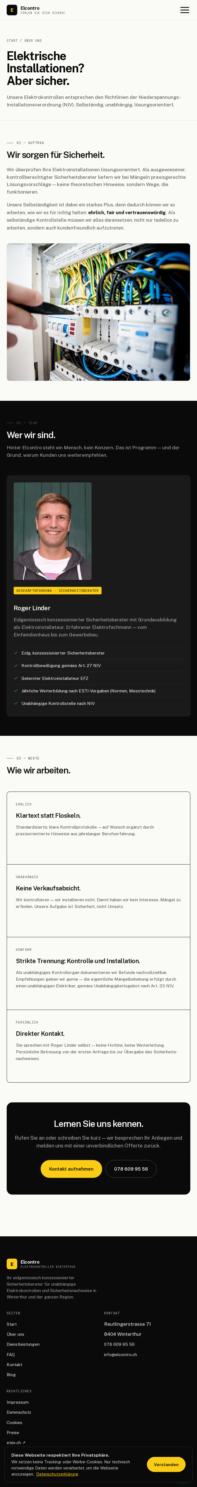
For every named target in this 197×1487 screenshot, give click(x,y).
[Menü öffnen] (184, 10)
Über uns (15, 1334)
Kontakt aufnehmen (71, 1169)
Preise (13, 1432)
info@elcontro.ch (120, 1354)
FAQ (11, 1354)
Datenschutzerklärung (57, 1474)
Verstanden (166, 1464)
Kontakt (14, 1364)
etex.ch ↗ (16, 1442)
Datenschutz (19, 1412)
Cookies (14, 1422)
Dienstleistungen (23, 1344)
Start (12, 40)
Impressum (18, 1402)
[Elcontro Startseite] (36, 10)
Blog (11, 1374)
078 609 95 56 (131, 1169)
